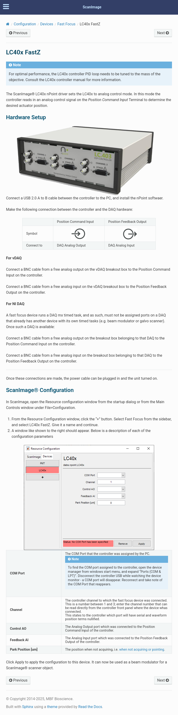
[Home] (8, 24)
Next (163, 33)
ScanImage (92, 7)
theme (52, 707)
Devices (46, 24)
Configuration (25, 24)
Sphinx (27, 707)
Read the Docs (90, 707)
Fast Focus (66, 24)
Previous (18, 33)
